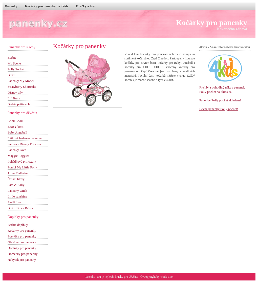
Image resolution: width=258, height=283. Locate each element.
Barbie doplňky (18, 225)
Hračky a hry (85, 6)
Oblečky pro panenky (22, 242)
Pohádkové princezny (22, 161)
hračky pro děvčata (126, 276)
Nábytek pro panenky (22, 260)
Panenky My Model (21, 81)
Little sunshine (17, 196)
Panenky (11, 6)
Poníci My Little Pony (22, 167)
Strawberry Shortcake (22, 87)
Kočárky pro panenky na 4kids (46, 6)
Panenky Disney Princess (24, 144)
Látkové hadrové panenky (25, 138)
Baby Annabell (17, 132)
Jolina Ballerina (18, 173)
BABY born (16, 126)
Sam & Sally (16, 185)
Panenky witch (17, 190)
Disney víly (15, 92)
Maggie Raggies (18, 156)
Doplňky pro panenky (22, 248)
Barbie (12, 57)
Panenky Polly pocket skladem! (220, 100)
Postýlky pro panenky (22, 236)
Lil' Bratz (14, 98)
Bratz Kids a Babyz (20, 208)
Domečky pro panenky (22, 254)
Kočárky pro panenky (211, 22)
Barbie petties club (20, 104)
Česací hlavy (16, 179)
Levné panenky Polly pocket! (218, 109)
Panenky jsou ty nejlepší (99, 276)
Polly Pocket (16, 69)
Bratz (11, 75)
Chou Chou (15, 121)
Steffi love (14, 202)
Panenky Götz (17, 150)
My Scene (14, 63)
